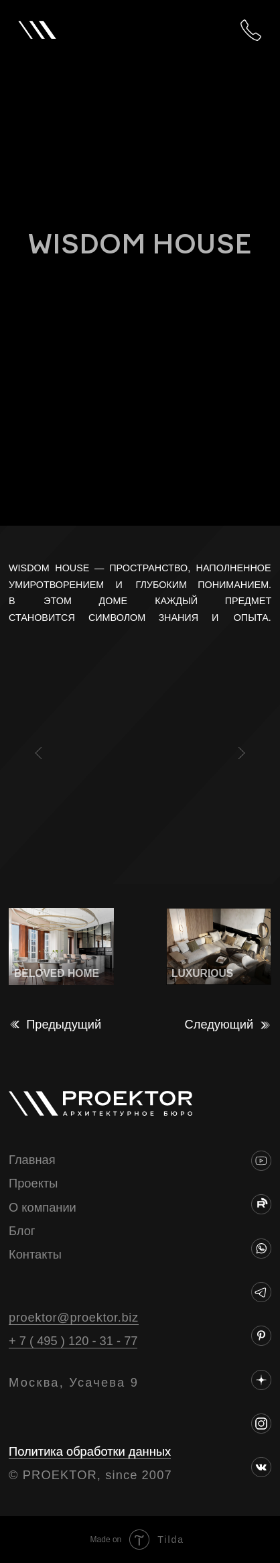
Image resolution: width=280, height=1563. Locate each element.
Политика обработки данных (90, 1451)
